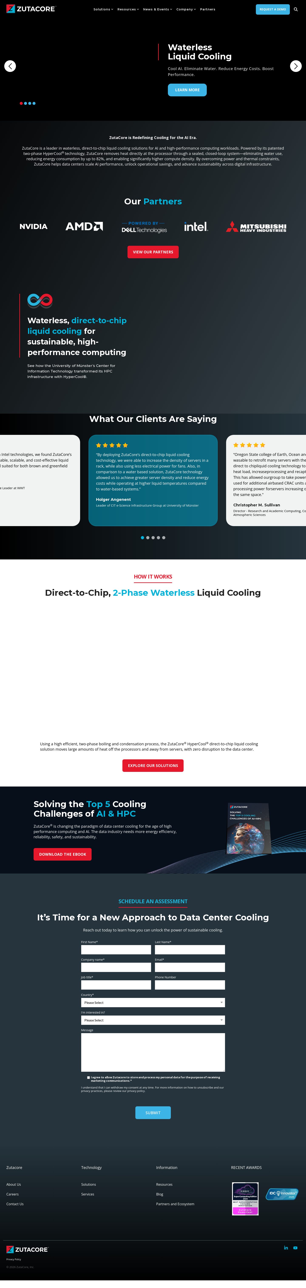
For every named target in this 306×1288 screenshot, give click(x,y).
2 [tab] (25, 103)
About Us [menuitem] (13, 1192)
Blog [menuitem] (159, 1202)
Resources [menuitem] (164, 1192)
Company (186, 9)
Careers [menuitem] (12, 1202)
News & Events (157, 9)
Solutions (103, 9)
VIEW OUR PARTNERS (153, 252)
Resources (128, 9)
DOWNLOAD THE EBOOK (62, 861)
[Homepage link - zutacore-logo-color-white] (27, 1259)
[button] (286, 1256)
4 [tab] (34, 103)
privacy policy (135, 1098)
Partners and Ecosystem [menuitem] (175, 1211)
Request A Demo (273, 9)
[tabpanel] (153, 60)
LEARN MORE (187, 90)
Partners (207, 9)
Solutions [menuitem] (88, 1192)
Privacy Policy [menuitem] (13, 1266)
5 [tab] (163, 544)
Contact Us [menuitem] (15, 1211)
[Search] (296, 9)
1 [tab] (21, 103)
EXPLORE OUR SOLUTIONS (153, 772)
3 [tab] (29, 103)
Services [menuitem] (87, 1202)
